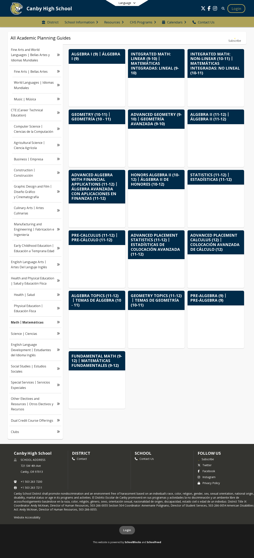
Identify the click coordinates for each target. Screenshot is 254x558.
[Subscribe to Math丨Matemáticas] (234, 38)
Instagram (207, 477)
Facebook (206, 471)
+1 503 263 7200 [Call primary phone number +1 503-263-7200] (31, 481)
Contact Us (144, 459)
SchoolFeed (154, 542)
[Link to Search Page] (222, 8)
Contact (79, 459)
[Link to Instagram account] (215, 9)
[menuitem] (50, 22)
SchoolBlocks (133, 542)
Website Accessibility (27, 517)
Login (127, 530)
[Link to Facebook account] (209, 9)
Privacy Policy (209, 483)
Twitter (205, 465)
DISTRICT (81, 453)
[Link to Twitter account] (203, 9)
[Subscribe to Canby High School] (206, 459)
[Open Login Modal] (236, 8)
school (143, 453)
